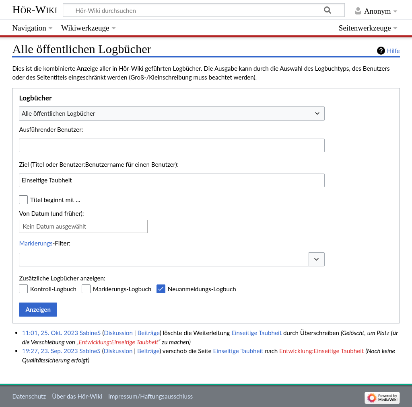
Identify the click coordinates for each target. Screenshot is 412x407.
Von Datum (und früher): (51, 213)
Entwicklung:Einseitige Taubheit (119, 342)
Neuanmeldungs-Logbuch (202, 288)
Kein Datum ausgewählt (54, 226)
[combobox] (172, 113)
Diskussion (118, 332)
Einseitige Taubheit (256, 332)
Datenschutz (29, 396)
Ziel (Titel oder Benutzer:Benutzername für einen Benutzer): (98, 164)
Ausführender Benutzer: (51, 129)
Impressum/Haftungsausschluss (150, 396)
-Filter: (44, 243)
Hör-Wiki (34, 9)
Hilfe (393, 50)
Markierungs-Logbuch (122, 288)
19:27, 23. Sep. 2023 (50, 350)
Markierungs (35, 243)
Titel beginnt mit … (55, 199)
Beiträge (149, 332)
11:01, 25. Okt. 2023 (50, 332)
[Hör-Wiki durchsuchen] (203, 10)
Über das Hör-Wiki (77, 396)
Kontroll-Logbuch (53, 288)
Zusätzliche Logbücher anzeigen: (62, 278)
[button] (317, 259)
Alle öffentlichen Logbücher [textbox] (58, 113)
